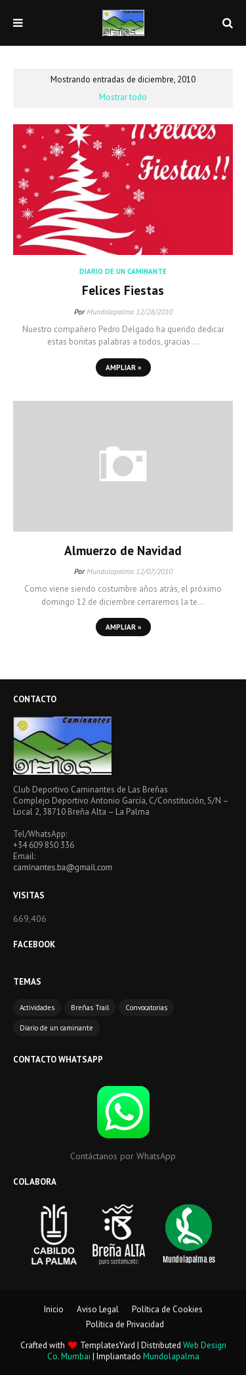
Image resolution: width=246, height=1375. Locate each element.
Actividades (37, 1007)
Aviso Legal (98, 1309)
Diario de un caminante (56, 1027)
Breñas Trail (90, 1007)
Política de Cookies (167, 1309)
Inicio (54, 1309)
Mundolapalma (110, 311)
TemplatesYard (107, 1345)
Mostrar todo (123, 97)
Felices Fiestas (123, 290)
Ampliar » (123, 367)
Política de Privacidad (125, 1324)
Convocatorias (146, 1007)
